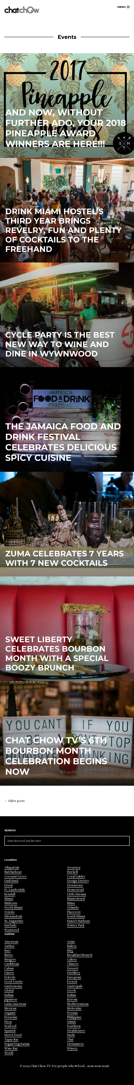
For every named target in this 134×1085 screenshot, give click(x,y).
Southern (74, 1026)
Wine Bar (11, 1048)
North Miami (13, 907)
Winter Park (75, 925)
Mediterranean (78, 1004)
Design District (78, 881)
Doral (8, 885)
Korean (72, 999)
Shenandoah (13, 916)
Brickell (72, 872)
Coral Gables (76, 876)
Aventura (73, 867)
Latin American (15, 1004)
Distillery (73, 973)
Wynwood (11, 930)
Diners (9, 973)
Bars (7, 950)
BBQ (70, 950)
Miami (8, 898)
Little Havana (76, 894)
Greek (71, 990)
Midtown (10, 903)
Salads (71, 1022)
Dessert (72, 968)
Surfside (10, 925)
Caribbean (11, 964)
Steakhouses (76, 1031)
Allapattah (11, 867)
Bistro (8, 955)
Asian (71, 942)
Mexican (10, 1008)
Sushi (71, 1035)
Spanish (10, 1031)
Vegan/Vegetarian (17, 1044)
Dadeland (11, 881)
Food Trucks (13, 981)
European (74, 977)
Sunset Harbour (78, 921)
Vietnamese (75, 1044)
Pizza (8, 1022)
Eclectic (10, 977)
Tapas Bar (11, 1039)
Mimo (71, 903)
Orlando (73, 907)
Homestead (75, 890)
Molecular (74, 1008)
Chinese (73, 964)
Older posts (14, 801)
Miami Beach (76, 898)
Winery (72, 1048)
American (11, 942)
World (8, 1053)
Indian (9, 995)
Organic (10, 1013)
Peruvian (10, 1017)
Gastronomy (13, 986)
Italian (71, 995)
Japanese (10, 999)
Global (9, 990)
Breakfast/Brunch (79, 955)
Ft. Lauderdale (14, 890)
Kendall (9, 894)
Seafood (10, 1026)
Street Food (13, 1035)
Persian (72, 1013)
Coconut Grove (15, 876)
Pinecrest (74, 912)
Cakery (72, 959)
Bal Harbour (13, 872)
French (72, 981)
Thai (70, 1039)
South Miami (76, 916)
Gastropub (74, 986)
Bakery (72, 946)
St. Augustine (13, 921)
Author (9, 946)
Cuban (9, 968)
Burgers (10, 959)
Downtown (75, 885)
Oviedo (9, 912)
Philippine (74, 1017)
